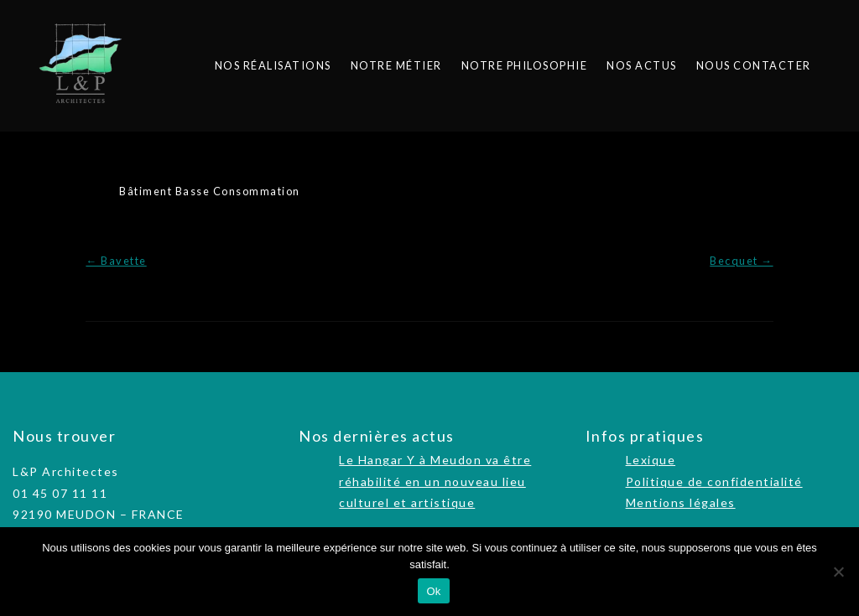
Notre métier (396, 65)
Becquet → (741, 260)
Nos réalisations (273, 65)
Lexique (651, 460)
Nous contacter (753, 65)
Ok (433, 591)
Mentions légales (681, 502)
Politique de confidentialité (714, 481)
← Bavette (116, 260)
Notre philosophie (524, 65)
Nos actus (642, 65)
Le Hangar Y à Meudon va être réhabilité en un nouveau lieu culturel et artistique (435, 481)
